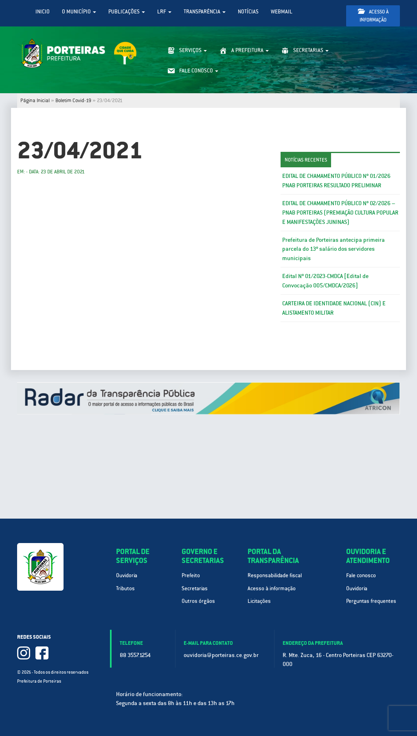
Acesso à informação (373, 15)
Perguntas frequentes (371, 601)
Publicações (126, 11)
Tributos (125, 588)
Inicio (42, 11)
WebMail (281, 11)
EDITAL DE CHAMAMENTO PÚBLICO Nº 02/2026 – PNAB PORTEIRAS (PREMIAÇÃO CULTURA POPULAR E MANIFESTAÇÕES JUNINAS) (340, 212)
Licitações (259, 601)
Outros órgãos (198, 601)
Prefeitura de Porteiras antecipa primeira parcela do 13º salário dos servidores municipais (333, 249)
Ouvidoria (126, 575)
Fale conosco (361, 575)
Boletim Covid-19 (73, 100)
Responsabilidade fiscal (275, 575)
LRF (164, 11)
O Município (79, 11)
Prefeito (191, 575)
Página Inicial (35, 100)
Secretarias (195, 588)
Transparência (205, 11)
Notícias (248, 11)
